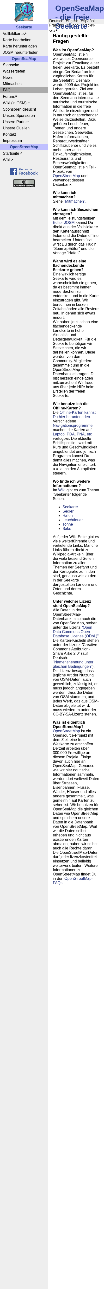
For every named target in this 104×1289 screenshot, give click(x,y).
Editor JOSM (64, 222)
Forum (8, 96)
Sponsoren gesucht (19, 109)
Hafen (67, 516)
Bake (66, 529)
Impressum (12, 141)
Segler (67, 511)
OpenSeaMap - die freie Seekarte (79, 17)
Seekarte (70, 507)
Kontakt (9, 134)
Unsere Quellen (16, 128)
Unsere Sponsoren (19, 116)
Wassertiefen (14, 71)
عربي (53, 30)
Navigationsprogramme (72, 425)
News (7, 77)
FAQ (7, 90)
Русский (88, 25)
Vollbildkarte (13, 34)
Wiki (6, 160)
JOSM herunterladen (20, 52)
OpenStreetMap (66, 176)
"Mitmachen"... (76, 201)
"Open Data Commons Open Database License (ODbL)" (76, 631)
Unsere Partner (16, 122)
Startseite (11, 65)
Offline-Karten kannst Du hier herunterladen (74, 414)
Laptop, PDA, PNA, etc (72, 434)
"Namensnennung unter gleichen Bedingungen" (73, 664)
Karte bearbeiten (17, 40)
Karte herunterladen (20, 46)
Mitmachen (12, 84)
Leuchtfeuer (72, 520)
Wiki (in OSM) (15, 103)
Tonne (67, 524)
